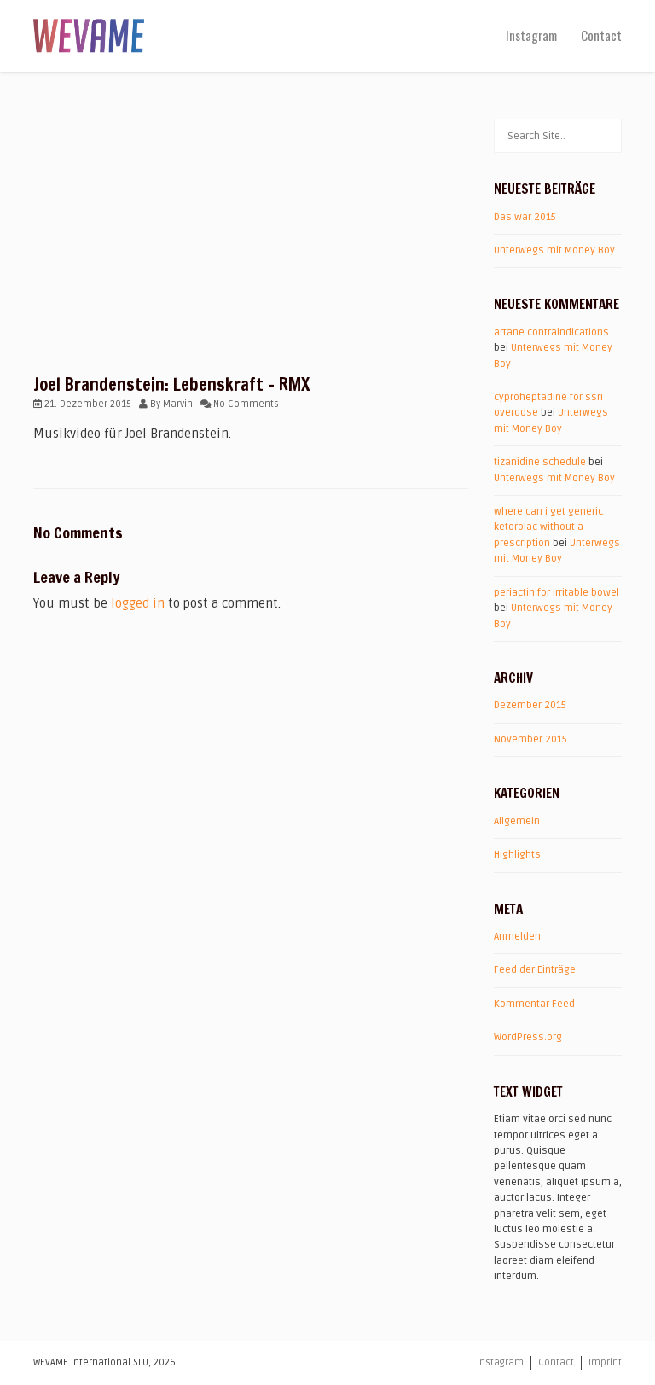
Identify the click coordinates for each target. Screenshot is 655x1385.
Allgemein (517, 821)
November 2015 (530, 739)
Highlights (517, 854)
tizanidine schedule (540, 462)
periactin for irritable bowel (556, 592)
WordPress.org (528, 1037)
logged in (138, 603)
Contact (601, 35)
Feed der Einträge (535, 969)
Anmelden (517, 936)
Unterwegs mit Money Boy (554, 250)
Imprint (605, 1362)
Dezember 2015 (530, 705)
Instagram (531, 35)
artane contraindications (551, 332)
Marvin (178, 404)
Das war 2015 (525, 217)
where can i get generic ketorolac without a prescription (548, 527)
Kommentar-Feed (534, 1004)
